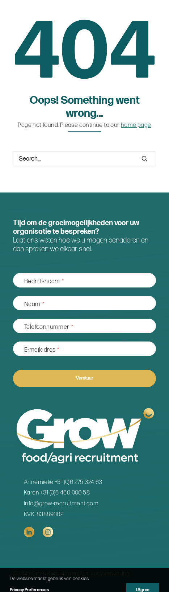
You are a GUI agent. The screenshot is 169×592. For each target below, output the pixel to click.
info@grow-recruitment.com (61, 503)
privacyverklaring (107, 573)
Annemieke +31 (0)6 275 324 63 (63, 482)
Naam (34, 304)
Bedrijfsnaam (44, 281)
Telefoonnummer (48, 327)
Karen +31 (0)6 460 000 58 (57, 492)
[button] (144, 158)
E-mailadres (41, 349)
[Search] (84, 158)
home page (136, 125)
